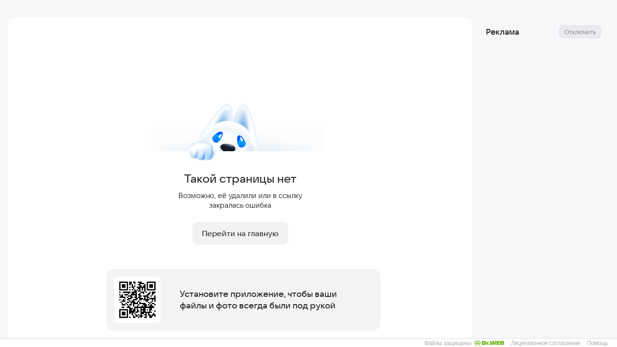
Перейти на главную (240, 233)
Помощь (597, 343)
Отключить (580, 32)
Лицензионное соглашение (545, 343)
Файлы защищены (464, 343)
